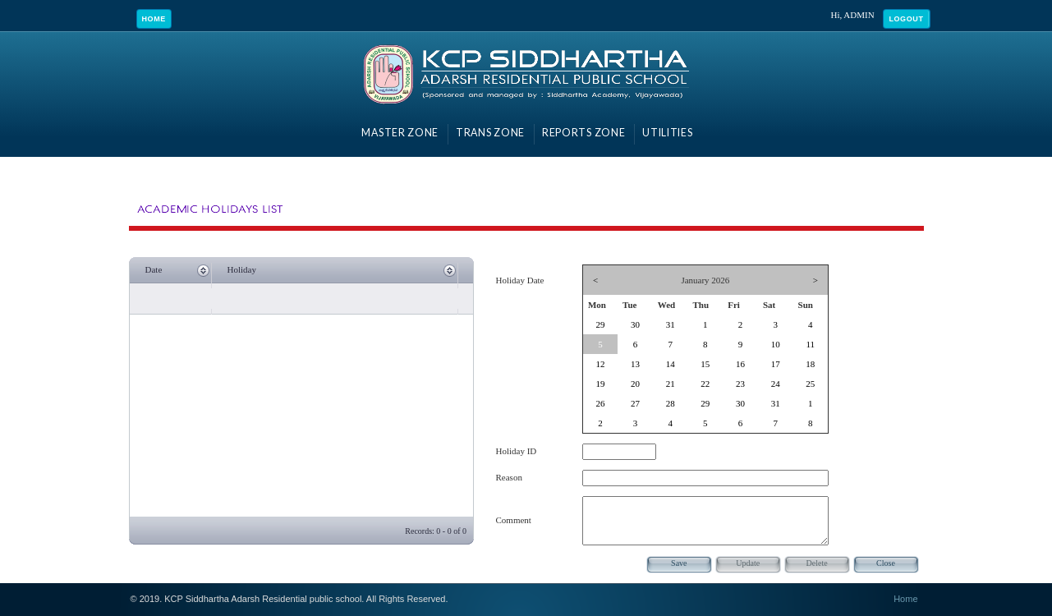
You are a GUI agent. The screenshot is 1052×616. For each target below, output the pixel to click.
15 (705, 364)
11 (810, 344)
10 (775, 344)
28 (670, 403)
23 (740, 383)
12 (599, 364)
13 (635, 364)
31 (670, 324)
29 (599, 324)
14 (670, 364)
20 (635, 383)
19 (599, 383)
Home (154, 19)
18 (810, 364)
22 (705, 383)
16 (740, 364)
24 (775, 383)
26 (599, 403)
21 (670, 383)
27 (635, 403)
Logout (906, 19)
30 (635, 324)
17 (775, 364)
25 (810, 383)
